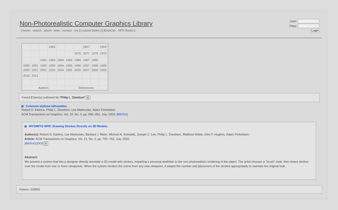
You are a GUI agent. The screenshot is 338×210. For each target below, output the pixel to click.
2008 (94, 70)
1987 (86, 60)
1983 (52, 60)
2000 (26, 70)
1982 (43, 60)
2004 (60, 70)
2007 (86, 70)
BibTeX (122, 114)
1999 (103, 65)
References (86, 87)
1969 (103, 46)
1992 (43, 65)
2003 (52, 70)
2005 (69, 70)
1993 (52, 65)
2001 (35, 70)
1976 (77, 53)
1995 (69, 65)
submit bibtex (91, 30)
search (37, 30)
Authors (43, 87)
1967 (86, 46)
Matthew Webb (192, 134)
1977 (86, 53)
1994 (60, 65)
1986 (77, 60)
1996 (77, 65)
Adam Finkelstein (103, 109)
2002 (43, 70)
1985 (69, 60)
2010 (26, 75)
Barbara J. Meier (96, 134)
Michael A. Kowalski (122, 134)
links (57, 30)
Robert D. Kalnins (33, 109)
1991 (35, 65)
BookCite (110, 30)
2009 (103, 70)
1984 (60, 60)
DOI (40, 143)
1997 (86, 65)
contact (67, 30)
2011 (35, 75)
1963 (52, 46)
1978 (94, 53)
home (26, 30)
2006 (77, 70)
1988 (94, 60)
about (47, 30)
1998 (94, 65)
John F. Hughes (214, 134)
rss (76, 30)
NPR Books (126, 30)
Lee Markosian (81, 109)
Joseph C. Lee (146, 134)
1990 (26, 65)
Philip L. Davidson (58, 109)
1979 (103, 53)
